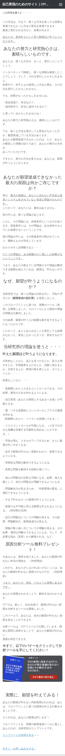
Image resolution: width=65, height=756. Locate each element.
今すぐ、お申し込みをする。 (19, 748)
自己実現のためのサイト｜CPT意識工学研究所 (25, 4)
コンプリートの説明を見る (18, 735)
